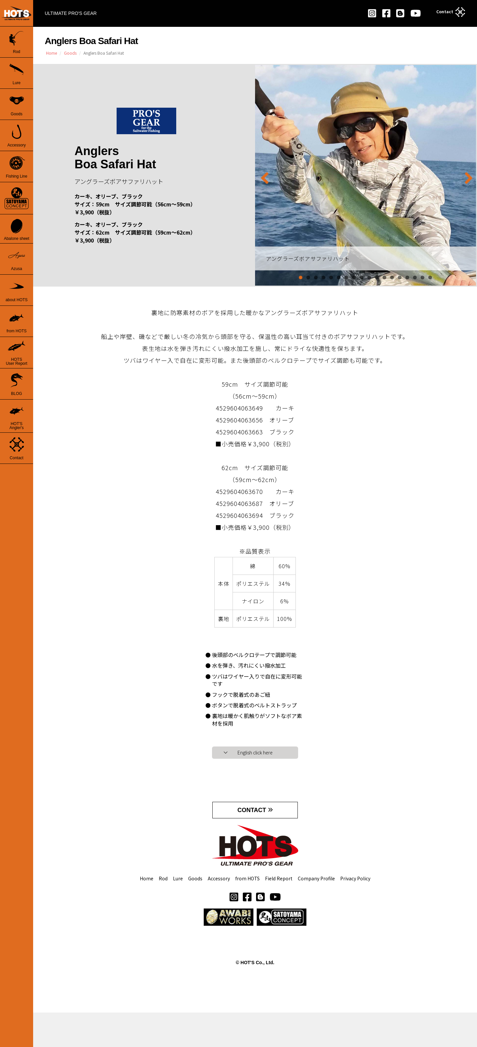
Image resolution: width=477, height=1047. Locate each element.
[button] (247, 930)
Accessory (219, 912)
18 (430, 277)
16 (415, 277)
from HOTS (247, 912)
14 (399, 277)
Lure (178, 912)
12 (384, 277)
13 (392, 277)
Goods (195, 912)
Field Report (278, 912)
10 (369, 277)
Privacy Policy (355, 912)
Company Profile (316, 912)
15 (407, 277)
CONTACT (252, 831)
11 (377, 277)
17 (422, 277)
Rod (163, 912)
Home (146, 912)
